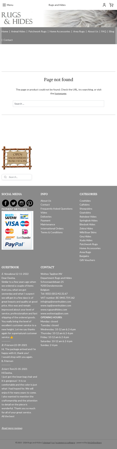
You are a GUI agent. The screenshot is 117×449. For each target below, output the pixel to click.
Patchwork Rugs (37, 31)
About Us (93, 31)
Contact (8, 39)
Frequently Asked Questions (57, 208)
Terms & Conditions (52, 232)
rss (53, 442)
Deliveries (46, 216)
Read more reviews (12, 428)
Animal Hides (18, 31)
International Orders (52, 228)
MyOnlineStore (95, 442)
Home (5, 31)
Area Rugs (79, 31)
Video (44, 212)
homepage (60, 93)
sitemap (46, 442)
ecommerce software (65, 442)
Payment (45, 220)
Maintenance (48, 224)
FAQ (103, 31)
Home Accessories (60, 31)
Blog (111, 31)
